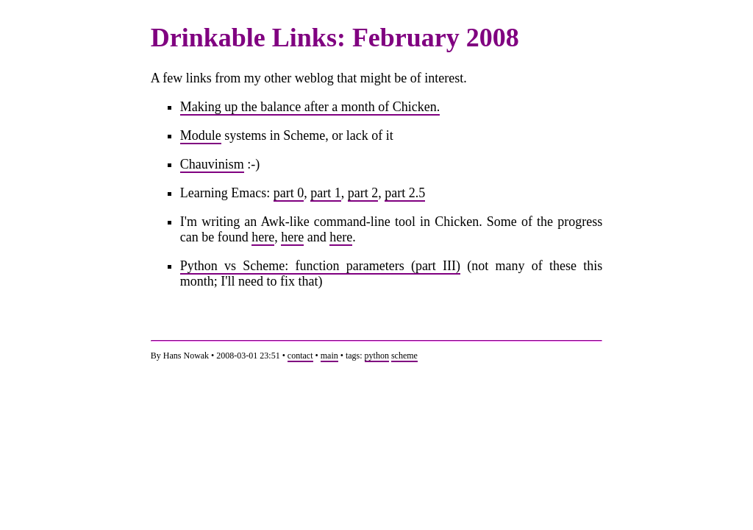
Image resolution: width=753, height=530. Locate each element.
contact (300, 355)
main (329, 355)
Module (200, 135)
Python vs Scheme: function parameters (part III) (320, 265)
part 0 (289, 193)
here (262, 237)
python (377, 355)
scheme (404, 355)
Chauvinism (212, 164)
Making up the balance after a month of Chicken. (310, 106)
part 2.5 (405, 193)
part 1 (325, 193)
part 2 (363, 193)
